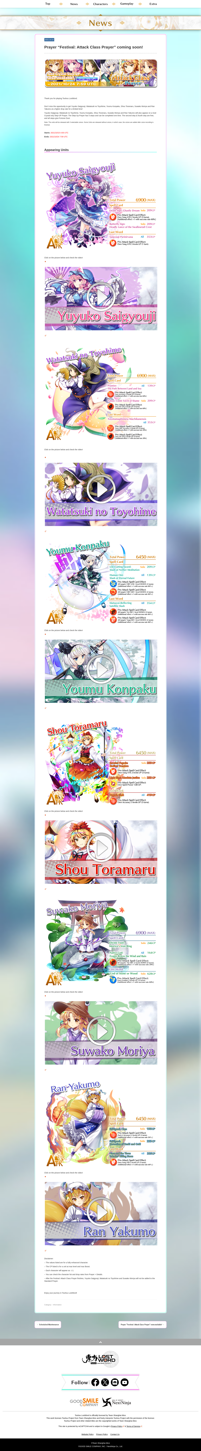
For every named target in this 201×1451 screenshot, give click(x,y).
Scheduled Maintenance (48, 1325)
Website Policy (88, 1434)
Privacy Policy (117, 1426)
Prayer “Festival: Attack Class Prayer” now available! (142, 1325)
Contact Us (114, 1434)
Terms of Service (134, 1426)
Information (57, 1305)
